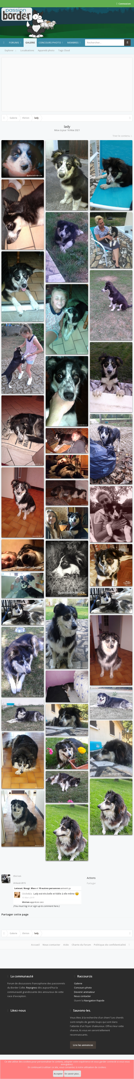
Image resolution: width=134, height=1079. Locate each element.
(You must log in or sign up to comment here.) (36, 906)
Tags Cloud (64, 50)
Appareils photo (46, 50)
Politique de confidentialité (110, 944)
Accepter (58, 1073)
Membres (73, 42)
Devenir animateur (84, 992)
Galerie (30, 42)
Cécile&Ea (27, 893)
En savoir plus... (72, 1073)
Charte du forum (81, 944)
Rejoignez (31, 987)
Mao (33, 888)
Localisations (27, 50)
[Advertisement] (67, 84)
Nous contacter (51, 944)
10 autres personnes (49, 888)
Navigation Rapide (94, 1000)
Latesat (18, 888)
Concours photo (50, 42)
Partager (91, 883)
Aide (66, 944)
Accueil (35, 944)
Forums (14, 42)
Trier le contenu (123, 135)
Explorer (11, 50)
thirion (17, 876)
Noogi (27, 888)
